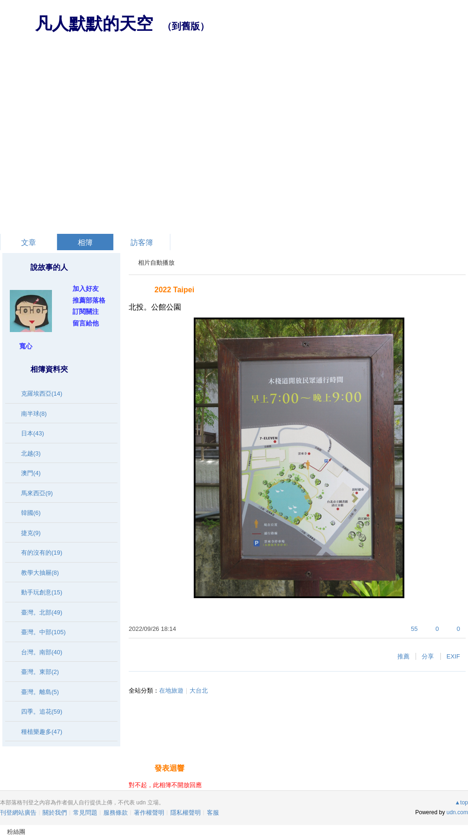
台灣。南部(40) (41, 652)
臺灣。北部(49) (41, 612)
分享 (428, 656)
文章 (28, 242)
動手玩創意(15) (41, 592)
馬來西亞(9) (37, 493)
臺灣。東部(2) (40, 671)
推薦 (403, 656)
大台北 (199, 690)
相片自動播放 (156, 262)
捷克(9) (31, 532)
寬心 (25, 346)
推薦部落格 (89, 300)
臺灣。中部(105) (43, 632)
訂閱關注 (86, 311)
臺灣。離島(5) (40, 691)
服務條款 (115, 812)
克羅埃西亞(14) (41, 393)
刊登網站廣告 (18, 812)
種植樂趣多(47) (41, 731)
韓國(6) (31, 512)
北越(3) (31, 453)
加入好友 (86, 288)
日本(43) (32, 433)
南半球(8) (34, 413)
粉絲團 (16, 831)
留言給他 (86, 323)
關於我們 (55, 812)
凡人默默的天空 (94, 23)
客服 (213, 812)
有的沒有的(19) (41, 552)
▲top (461, 802)
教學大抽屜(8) (40, 572)
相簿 (85, 242)
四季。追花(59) (41, 711)
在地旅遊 (171, 690)
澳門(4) (31, 473)
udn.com (457, 812)
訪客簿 (142, 242)
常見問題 (85, 812)
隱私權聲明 (185, 812)
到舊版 (186, 26)
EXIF (453, 656)
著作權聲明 (149, 812)
